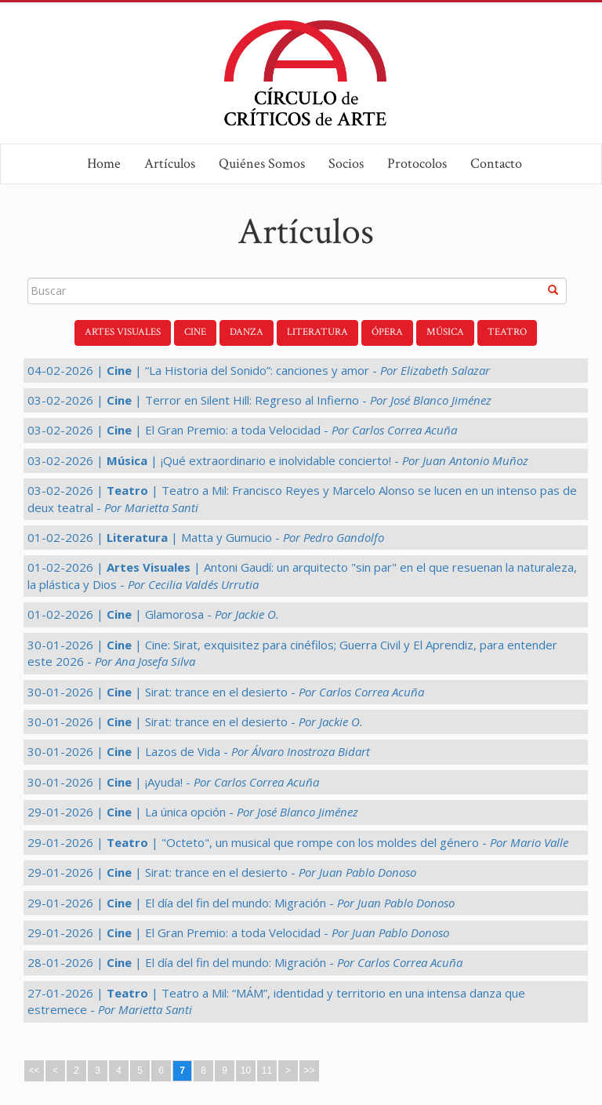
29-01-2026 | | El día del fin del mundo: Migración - (241, 903)
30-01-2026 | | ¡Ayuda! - (173, 782)
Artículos (169, 163)
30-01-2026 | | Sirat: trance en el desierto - (225, 692)
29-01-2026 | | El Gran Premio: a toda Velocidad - (238, 932)
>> (308, 1070)
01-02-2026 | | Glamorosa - (153, 614)
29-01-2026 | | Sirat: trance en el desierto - (221, 872)
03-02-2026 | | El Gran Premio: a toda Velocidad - (242, 430)
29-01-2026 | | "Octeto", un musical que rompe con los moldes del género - (297, 842)
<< (33, 1070)
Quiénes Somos (262, 163)
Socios (346, 163)
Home (104, 163)
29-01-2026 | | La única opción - (192, 812)
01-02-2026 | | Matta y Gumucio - (205, 537)
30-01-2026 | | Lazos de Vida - (198, 751)
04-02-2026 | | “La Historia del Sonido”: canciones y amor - (258, 370)
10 (246, 1070)
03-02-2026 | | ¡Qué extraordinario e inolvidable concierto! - (277, 460)
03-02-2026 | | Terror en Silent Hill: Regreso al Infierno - (259, 400)
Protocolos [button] (417, 163)
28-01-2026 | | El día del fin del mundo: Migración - (244, 962)
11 (267, 1070)
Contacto (496, 163)
